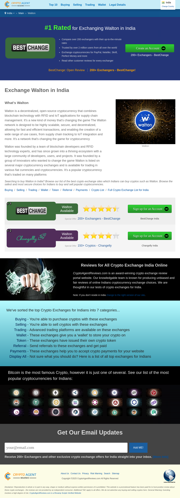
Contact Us (75, 473)
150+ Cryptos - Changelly (92, 245)
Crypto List (97, 190)
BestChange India (145, 218)
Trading (90, 4)
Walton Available (66, 208)
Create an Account (147, 48)
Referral (67, 190)
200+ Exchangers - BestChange (150, 55)
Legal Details (117, 4)
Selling (77, 4)
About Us (65, 473)
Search (107, 473)
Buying (65, 4)
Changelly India (144, 245)
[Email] (66, 448)
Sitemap (115, 473)
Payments (82, 190)
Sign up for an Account (143, 209)
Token (55, 190)
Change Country (168, 6)
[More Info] (160, 457)
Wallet (102, 4)
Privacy (85, 473)
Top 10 (53, 4)
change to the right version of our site (127, 294)
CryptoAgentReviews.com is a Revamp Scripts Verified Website (55, 493)
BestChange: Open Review (66, 70)
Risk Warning (96, 473)
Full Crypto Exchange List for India (128, 190)
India (10, 13)
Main (21, 13)
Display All (19, 355)
